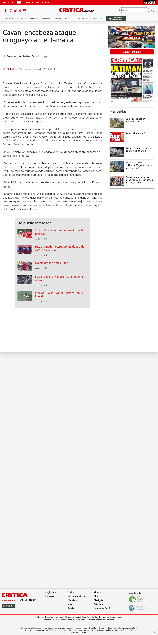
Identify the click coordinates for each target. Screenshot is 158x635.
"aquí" (83, 632)
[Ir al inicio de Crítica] (78, 9)
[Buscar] (134, 10)
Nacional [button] (21, 18)
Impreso (98, 18)
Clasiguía (98, 600)
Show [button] (33, 18)
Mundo (57, 18)
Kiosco (97, 592)
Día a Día (72, 600)
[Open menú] (19, 2)
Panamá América (76, 596)
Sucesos (9, 18)
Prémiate (98, 604)
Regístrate (50, 592)
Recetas (72, 608)
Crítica (71, 592)
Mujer (70, 604)
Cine (96, 596)
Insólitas (69, 18)
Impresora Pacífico (103, 608)
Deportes (45, 18)
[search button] (152, 10)
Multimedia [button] (83, 18)
